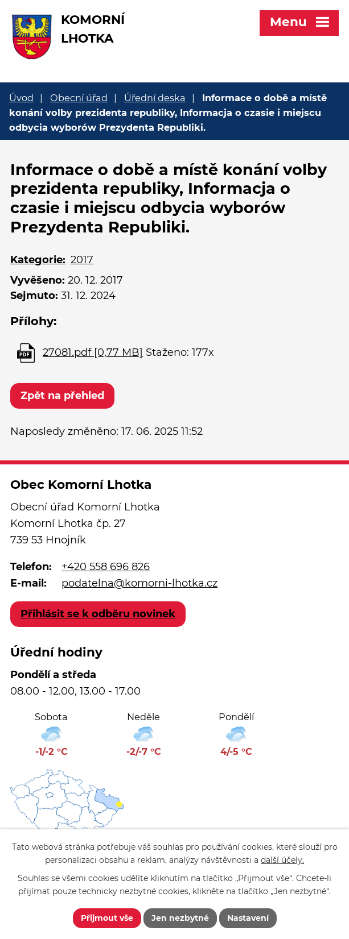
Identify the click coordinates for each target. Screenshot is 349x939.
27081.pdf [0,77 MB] (93, 352)
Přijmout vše (107, 918)
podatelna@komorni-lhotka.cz (139, 583)
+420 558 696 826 (105, 566)
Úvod (21, 97)
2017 (82, 260)
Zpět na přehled (62, 395)
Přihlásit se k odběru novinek (97, 614)
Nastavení (248, 918)
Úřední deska (155, 97)
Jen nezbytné (180, 918)
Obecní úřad (79, 97)
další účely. (282, 860)
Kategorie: (37, 260)
